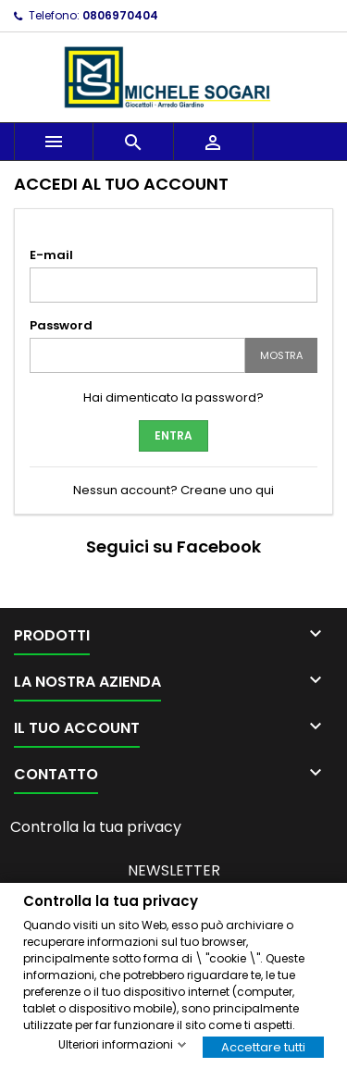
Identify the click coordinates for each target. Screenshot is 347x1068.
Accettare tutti (263, 1046)
